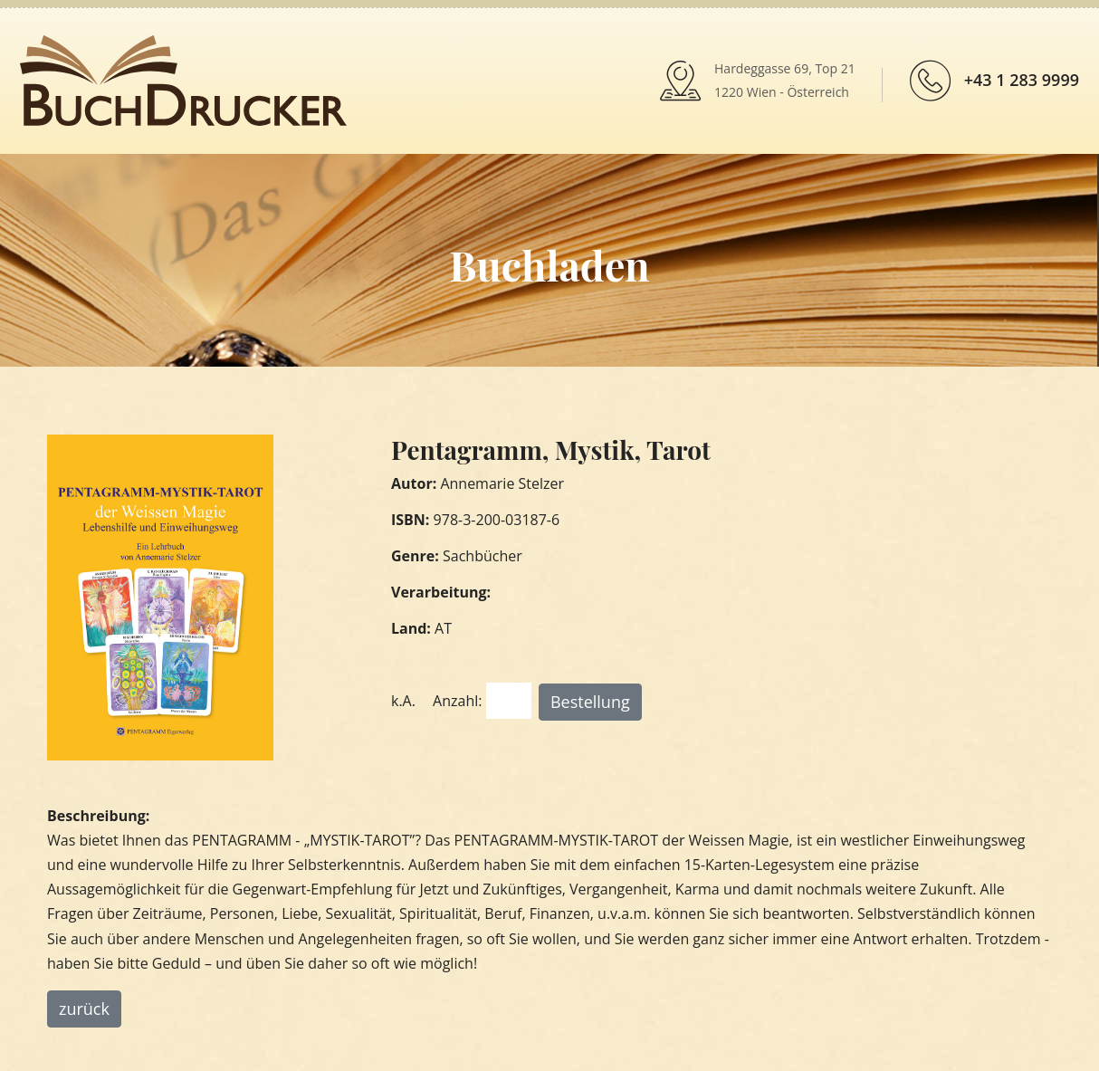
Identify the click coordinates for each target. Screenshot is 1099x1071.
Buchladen (549, 264)
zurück (84, 1008)
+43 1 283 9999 (1021, 80)
